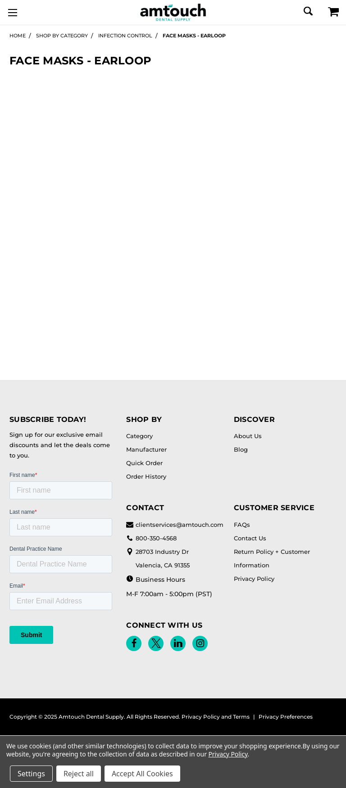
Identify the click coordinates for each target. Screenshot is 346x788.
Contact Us (250, 538)
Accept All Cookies (142, 774)
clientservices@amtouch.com (174, 524)
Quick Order (144, 462)
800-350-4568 (151, 538)
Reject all (79, 774)
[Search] (307, 11)
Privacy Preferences (286, 716)
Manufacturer (146, 449)
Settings (31, 774)
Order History (146, 476)
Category (139, 435)
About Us (248, 435)
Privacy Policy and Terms (216, 716)
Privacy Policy (254, 578)
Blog (241, 449)
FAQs (242, 524)
